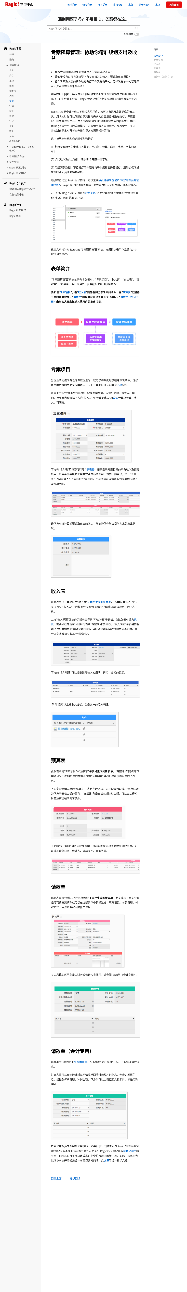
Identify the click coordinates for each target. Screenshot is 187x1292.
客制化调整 (129, 1151)
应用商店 (90, 193)
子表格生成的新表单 (99, 602)
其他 (11, 136)
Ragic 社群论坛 (17, 210)
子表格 (90, 469)
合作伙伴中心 (16, 194)
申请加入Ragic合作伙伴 (22, 188)
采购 (11, 80)
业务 (11, 70)
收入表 (82, 292)
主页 (157, 4)
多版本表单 (80, 1062)
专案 (11, 100)
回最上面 (56, 1178)
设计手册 (72, 4)
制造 (11, 85)
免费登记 (174, 4)
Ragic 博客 (15, 215)
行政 (11, 121)
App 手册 (102, 4)
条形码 (12, 90)
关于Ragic (144, 4)
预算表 (127, 292)
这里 (106, 1160)
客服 (11, 115)
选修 (11, 59)
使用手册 (87, 4)
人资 (11, 95)
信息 (11, 126)
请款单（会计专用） (164, 76)
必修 (11, 54)
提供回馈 (75, 1178)
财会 (11, 111)
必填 (119, 385)
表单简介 (158, 55)
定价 (130, 4)
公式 (115, 398)
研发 (11, 131)
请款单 (77, 297)
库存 (11, 75)
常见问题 (117, 4)
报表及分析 (14, 141)
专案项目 (65, 292)
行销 (11, 105)
